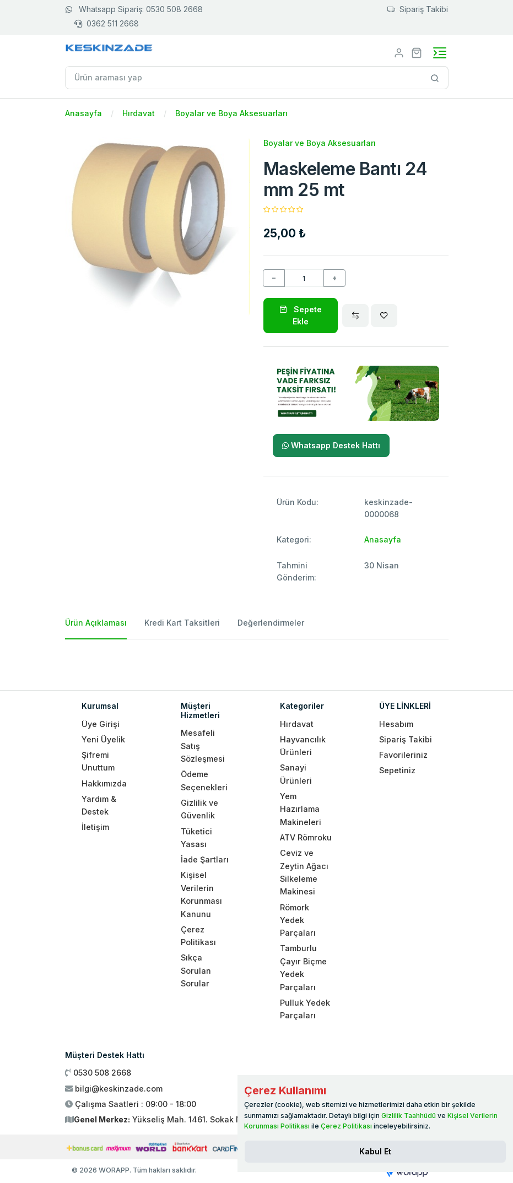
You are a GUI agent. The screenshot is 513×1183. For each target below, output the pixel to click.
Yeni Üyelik (103, 739)
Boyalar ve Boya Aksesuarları (231, 113)
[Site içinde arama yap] (435, 77)
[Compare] (355, 315)
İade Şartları (205, 859)
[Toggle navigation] (440, 53)
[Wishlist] (384, 315)
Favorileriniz (403, 754)
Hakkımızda (104, 783)
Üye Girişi (101, 724)
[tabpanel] (257, 660)
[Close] (375, 1151)
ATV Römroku (306, 837)
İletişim (95, 827)
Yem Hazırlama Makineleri (300, 809)
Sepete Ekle (300, 315)
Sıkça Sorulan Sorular (196, 970)
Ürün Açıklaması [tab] (96, 622)
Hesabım (396, 724)
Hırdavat (138, 113)
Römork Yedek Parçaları (298, 920)
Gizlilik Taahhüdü (408, 1115)
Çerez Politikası (346, 1126)
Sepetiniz (397, 770)
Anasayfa (83, 113)
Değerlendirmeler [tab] (270, 622)
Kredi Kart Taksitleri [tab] (182, 622)
